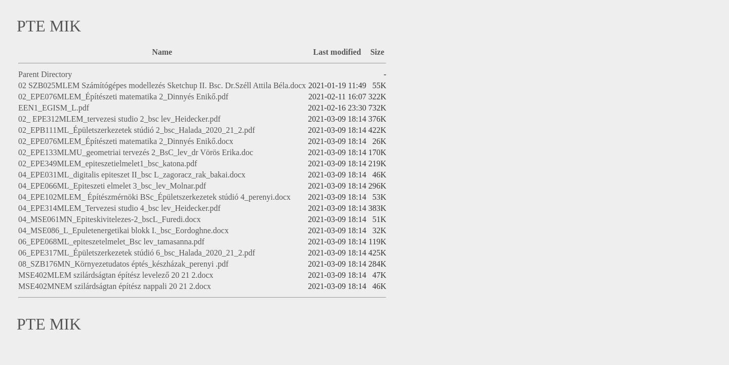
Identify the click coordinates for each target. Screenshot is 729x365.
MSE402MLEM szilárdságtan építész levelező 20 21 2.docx (115, 275)
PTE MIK (49, 26)
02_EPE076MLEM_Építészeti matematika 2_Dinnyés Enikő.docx (125, 141)
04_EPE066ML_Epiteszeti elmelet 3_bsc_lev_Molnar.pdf (112, 185)
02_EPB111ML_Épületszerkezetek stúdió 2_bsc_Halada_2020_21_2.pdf (136, 130)
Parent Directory (45, 74)
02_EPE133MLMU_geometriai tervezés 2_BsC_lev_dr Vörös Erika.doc (135, 152)
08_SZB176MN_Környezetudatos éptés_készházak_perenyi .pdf (123, 264)
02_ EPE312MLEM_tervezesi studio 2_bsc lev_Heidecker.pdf (119, 119)
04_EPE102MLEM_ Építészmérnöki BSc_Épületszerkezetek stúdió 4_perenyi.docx (154, 197)
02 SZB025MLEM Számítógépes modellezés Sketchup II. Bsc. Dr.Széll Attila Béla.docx (162, 85)
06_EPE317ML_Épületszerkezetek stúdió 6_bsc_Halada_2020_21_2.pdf (136, 252)
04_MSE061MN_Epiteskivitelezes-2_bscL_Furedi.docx (109, 219)
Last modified (337, 52)
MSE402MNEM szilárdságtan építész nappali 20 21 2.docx (114, 286)
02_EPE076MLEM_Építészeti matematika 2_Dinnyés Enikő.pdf (123, 96)
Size (377, 52)
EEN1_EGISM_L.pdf (53, 107)
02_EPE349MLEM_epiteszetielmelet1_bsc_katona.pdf (107, 163)
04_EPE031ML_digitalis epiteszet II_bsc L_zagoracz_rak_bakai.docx (132, 174)
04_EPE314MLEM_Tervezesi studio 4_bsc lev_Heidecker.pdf (119, 208)
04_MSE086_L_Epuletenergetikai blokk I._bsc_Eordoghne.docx (123, 230)
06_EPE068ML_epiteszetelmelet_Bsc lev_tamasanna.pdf (111, 241)
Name (162, 52)
